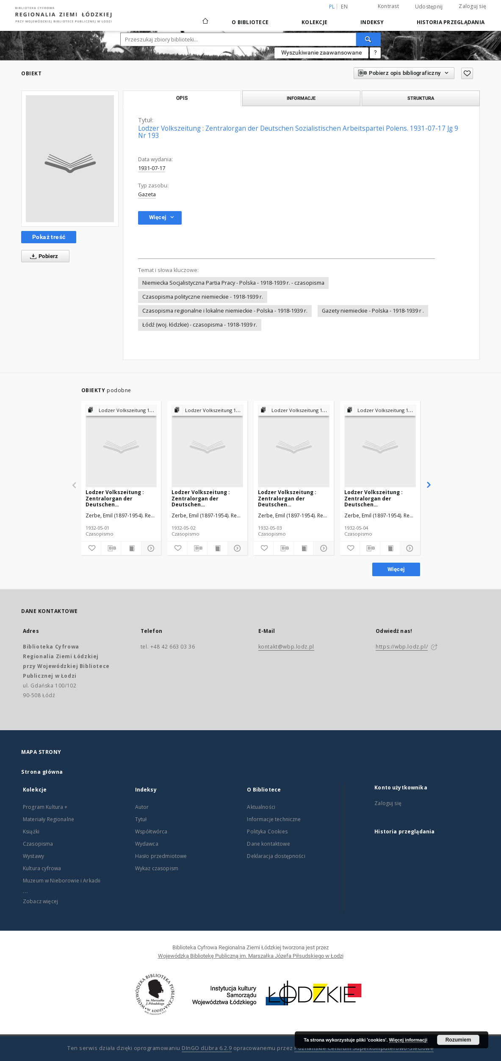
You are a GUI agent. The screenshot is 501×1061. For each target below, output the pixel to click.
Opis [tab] (182, 98)
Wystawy (33, 856)
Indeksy (372, 22)
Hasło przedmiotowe (161, 856)
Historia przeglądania (450, 22)
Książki (31, 831)
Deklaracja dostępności (276, 856)
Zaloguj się (472, 6)
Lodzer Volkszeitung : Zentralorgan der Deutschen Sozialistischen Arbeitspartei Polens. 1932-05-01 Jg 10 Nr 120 (115, 498)
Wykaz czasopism (156, 868)
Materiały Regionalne (48, 819)
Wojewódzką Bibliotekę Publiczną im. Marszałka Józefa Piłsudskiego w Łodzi (250, 956)
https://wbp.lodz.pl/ (402, 646)
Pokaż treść (48, 237)
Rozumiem (458, 1040)
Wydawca (146, 843)
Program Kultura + (45, 807)
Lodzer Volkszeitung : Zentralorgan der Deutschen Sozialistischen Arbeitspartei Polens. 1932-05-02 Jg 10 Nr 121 (201, 498)
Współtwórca (151, 831)
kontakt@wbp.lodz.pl (286, 646)
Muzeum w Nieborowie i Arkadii (61, 880)
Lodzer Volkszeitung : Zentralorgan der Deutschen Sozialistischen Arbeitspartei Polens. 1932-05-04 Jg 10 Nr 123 (374, 498)
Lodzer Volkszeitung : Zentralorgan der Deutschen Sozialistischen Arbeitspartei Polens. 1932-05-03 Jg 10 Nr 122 (288, 498)
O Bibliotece (250, 22)
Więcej (396, 569)
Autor (142, 807)
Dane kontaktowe (268, 843)
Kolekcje (314, 22)
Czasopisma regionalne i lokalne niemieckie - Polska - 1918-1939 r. (224, 310)
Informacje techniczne (274, 819)
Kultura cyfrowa (42, 868)
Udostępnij (429, 6)
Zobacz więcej (40, 901)
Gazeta (147, 194)
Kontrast (388, 6)
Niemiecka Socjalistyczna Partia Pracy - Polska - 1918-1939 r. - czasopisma (233, 282)
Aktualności (261, 807)
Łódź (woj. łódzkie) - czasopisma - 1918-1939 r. (199, 324)
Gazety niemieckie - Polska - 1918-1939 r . (373, 310)
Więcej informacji (408, 1039)
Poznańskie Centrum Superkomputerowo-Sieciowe (364, 1048)
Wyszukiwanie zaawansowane (321, 52)
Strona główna (42, 771)
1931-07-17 (151, 168)
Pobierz (42, 256)
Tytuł (141, 819)
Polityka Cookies (267, 831)
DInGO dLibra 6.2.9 (207, 1048)
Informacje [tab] (301, 98)
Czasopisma (38, 843)
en (344, 6)
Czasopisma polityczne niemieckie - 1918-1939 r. (202, 296)
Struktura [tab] (420, 98)
